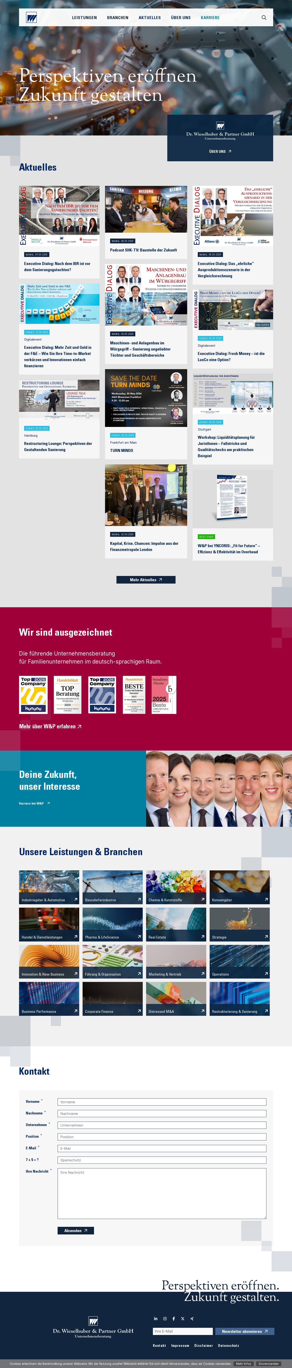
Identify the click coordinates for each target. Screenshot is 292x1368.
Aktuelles (150, 18)
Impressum (180, 1346)
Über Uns (181, 18)
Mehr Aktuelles (143, 580)
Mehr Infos (243, 1363)
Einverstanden (269, 1363)
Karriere (210, 18)
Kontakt (159, 1346)
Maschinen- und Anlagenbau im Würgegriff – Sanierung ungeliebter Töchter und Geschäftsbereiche (140, 349)
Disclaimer (203, 1346)
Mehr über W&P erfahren (47, 727)
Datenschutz (228, 1346)
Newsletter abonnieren (242, 1332)
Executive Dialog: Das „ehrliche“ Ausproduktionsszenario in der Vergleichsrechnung (226, 270)
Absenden (73, 1231)
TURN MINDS (121, 451)
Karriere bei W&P (31, 803)
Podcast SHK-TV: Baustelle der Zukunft (143, 250)
